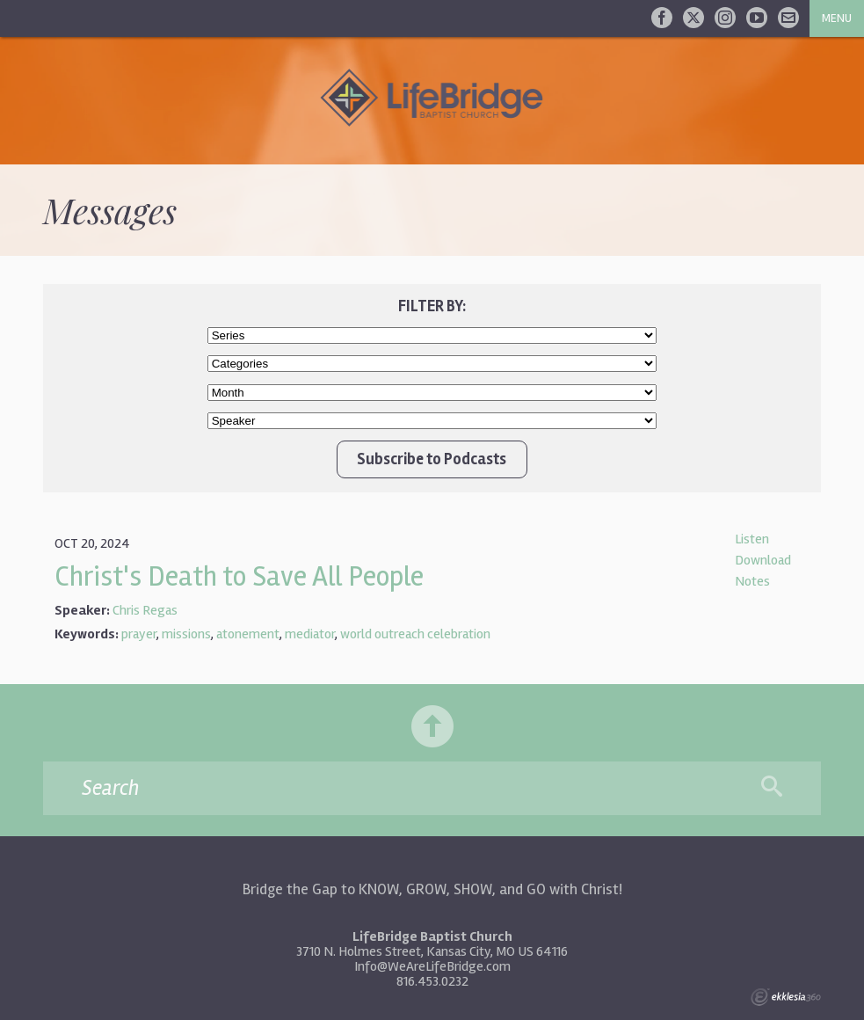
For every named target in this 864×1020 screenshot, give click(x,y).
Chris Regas (145, 610)
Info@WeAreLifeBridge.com (432, 966)
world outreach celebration (415, 634)
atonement (248, 634)
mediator (310, 634)
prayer (138, 634)
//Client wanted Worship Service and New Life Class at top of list (432, 363)
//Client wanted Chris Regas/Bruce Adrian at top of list (432, 420)
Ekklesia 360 (786, 997)
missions (186, 634)
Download (763, 560)
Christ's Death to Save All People (239, 576)
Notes (752, 581)
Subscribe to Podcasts (431, 459)
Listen (752, 539)
